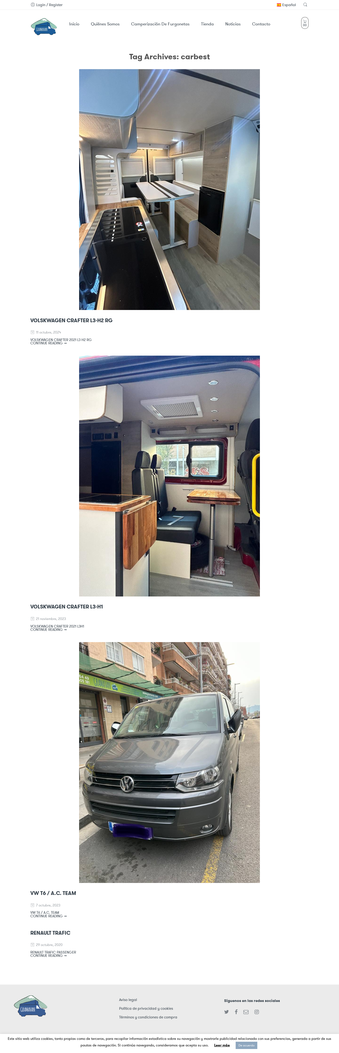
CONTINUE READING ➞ (48, 343)
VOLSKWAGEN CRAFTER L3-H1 (66, 606)
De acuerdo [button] (246, 1045)
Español (286, 5)
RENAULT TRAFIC (50, 933)
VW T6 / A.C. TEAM (53, 893)
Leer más (222, 1045)
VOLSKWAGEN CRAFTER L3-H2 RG (71, 320)
